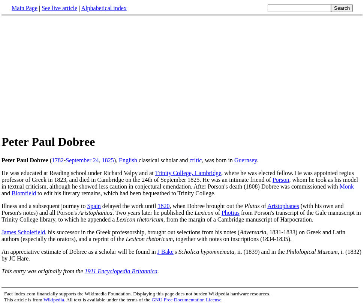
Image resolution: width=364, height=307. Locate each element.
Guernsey (245, 160)
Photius (231, 213)
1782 (58, 160)
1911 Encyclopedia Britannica (121, 271)
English (128, 160)
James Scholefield (23, 232)
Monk (347, 186)
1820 (163, 206)
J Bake (165, 252)
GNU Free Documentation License (186, 300)
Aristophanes (283, 206)
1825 (108, 160)
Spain (93, 206)
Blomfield (24, 193)
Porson (281, 180)
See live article (59, 8)
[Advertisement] (64, 74)
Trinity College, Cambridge (188, 173)
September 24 (82, 160)
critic (196, 160)
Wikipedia (53, 300)
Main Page (24, 8)
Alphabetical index (103, 8)
